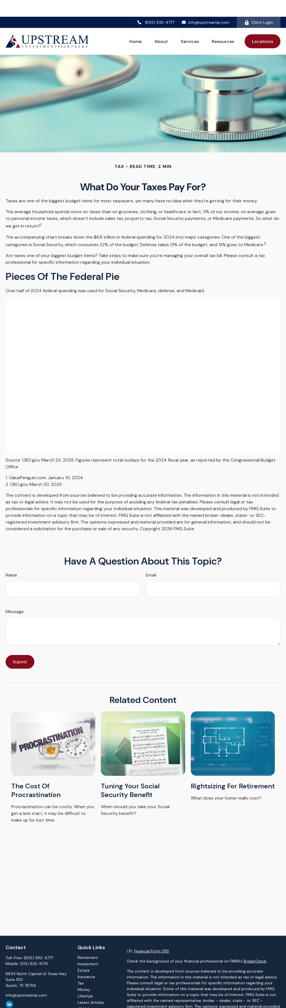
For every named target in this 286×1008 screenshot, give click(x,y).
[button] (135, 24)
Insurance (86, 960)
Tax (81, 966)
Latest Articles (91, 985)
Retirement (88, 940)
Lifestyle (85, 979)
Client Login (258, 5)
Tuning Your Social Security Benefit (130, 773)
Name (11, 558)
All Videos (87, 992)
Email (151, 558)
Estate (84, 953)
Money (84, 972)
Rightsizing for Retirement (233, 769)
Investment (88, 947)
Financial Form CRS (151, 934)
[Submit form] (20, 645)
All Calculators (91, 998)
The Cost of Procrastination (36, 773)
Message (15, 595)
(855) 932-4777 (156, 5)
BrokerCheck (255, 944)
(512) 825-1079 (34, 946)
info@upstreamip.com (205, 5)
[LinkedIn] (9, 987)
